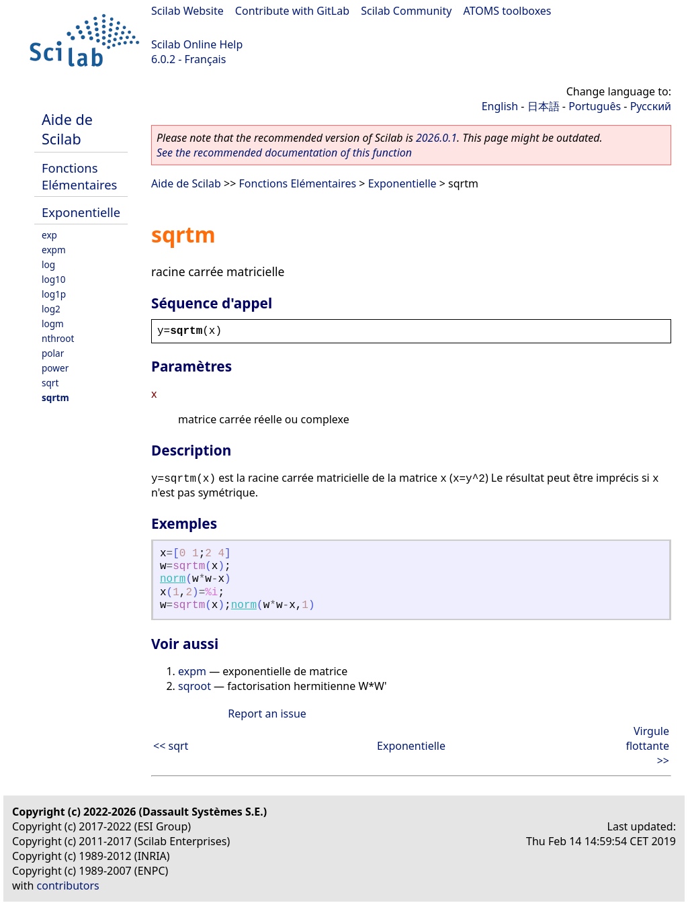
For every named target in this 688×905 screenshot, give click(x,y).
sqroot (194, 686)
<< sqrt (170, 745)
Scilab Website (187, 10)
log (48, 264)
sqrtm (55, 397)
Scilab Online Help (197, 44)
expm (54, 249)
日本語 (543, 106)
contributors (68, 885)
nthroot (58, 338)
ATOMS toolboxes (508, 10)
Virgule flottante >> (647, 746)
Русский (650, 106)
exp (49, 234)
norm (172, 579)
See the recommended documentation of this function (284, 152)
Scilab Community (406, 10)
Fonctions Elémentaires (79, 176)
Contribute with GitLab (292, 10)
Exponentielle (81, 212)
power (55, 367)
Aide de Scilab (67, 129)
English (500, 106)
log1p (54, 294)
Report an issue (267, 713)
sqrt (50, 382)
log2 (51, 308)
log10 (54, 279)
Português (594, 106)
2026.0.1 (436, 137)
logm (53, 323)
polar (53, 353)
